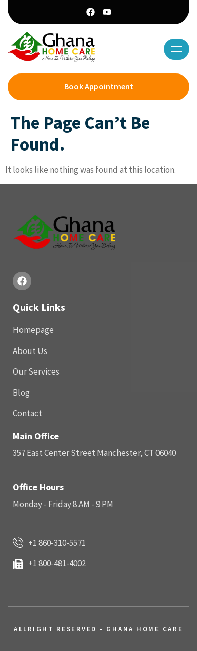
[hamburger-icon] (176, 49)
